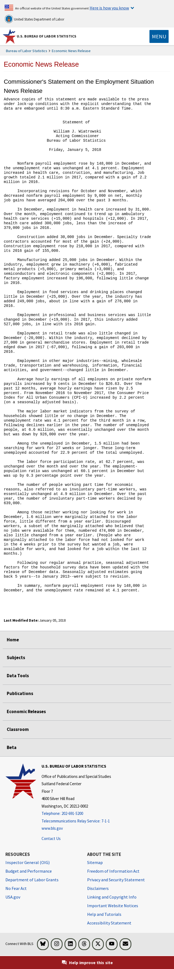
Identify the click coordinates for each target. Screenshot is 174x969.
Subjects (16, 657)
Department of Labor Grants (32, 879)
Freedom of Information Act (113, 871)
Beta (11, 747)
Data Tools (18, 676)
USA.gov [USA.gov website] (12, 897)
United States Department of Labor (34, 19)
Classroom (18, 729)
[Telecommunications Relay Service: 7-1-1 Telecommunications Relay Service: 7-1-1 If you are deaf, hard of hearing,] (76, 821)
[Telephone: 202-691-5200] (76, 814)
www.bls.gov (52, 828)
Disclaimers (98, 888)
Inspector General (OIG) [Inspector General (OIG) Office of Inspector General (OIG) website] (27, 862)
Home (13, 640)
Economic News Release (71, 50)
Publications (20, 693)
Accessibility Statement (109, 923)
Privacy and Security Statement (116, 879)
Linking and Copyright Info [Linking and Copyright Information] (112, 897)
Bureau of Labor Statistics (26, 50)
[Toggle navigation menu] (159, 36)
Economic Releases (26, 711)
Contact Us (51, 838)
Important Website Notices (112, 905)
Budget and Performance (28, 871)
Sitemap (95, 862)
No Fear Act (16, 888)
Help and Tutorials (104, 914)
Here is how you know (109, 8)
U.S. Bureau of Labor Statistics (46, 36)
